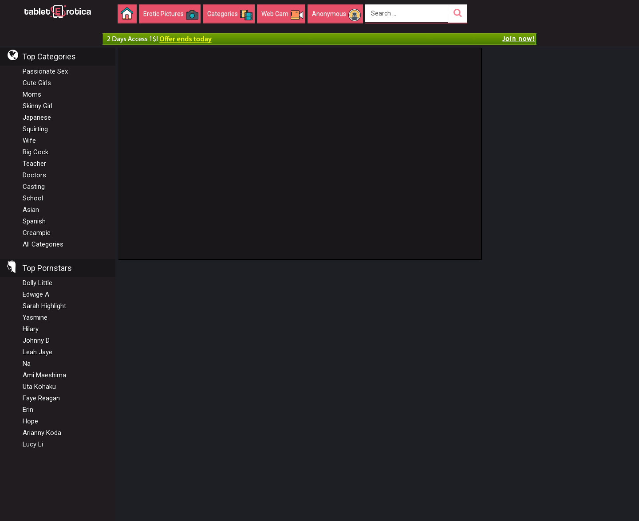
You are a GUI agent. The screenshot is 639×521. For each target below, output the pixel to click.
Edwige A (36, 294)
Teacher (34, 164)
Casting (34, 187)
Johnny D (36, 341)
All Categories (43, 244)
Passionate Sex (45, 71)
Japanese (37, 117)
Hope (30, 421)
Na (27, 364)
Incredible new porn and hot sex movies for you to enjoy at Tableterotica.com (57, 11)
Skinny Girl (37, 106)
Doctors (34, 175)
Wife (29, 141)
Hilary (31, 329)
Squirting (35, 129)
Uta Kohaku (39, 387)
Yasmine (35, 317)
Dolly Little (37, 283)
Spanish (34, 221)
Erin (28, 410)
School (33, 198)
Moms (32, 94)
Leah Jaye (37, 352)
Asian (31, 210)
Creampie (37, 233)
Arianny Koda (42, 433)
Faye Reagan (41, 398)
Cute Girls (37, 83)
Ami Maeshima (44, 375)
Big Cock (35, 152)
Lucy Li (33, 444)
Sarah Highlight (44, 306)
